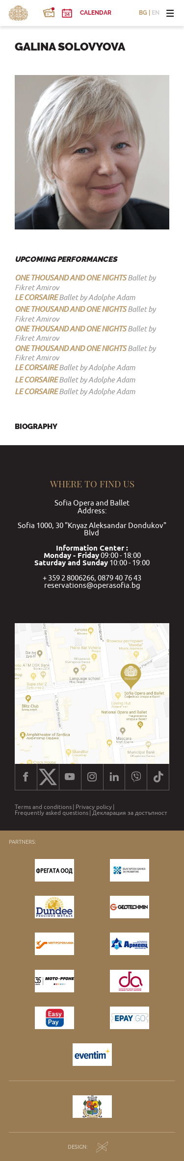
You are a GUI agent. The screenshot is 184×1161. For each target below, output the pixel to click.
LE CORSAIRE (36, 297)
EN (155, 13)
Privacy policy (94, 807)
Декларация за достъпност (129, 813)
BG (143, 13)
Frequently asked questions (51, 813)
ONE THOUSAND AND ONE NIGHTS (70, 277)
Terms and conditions (43, 807)
